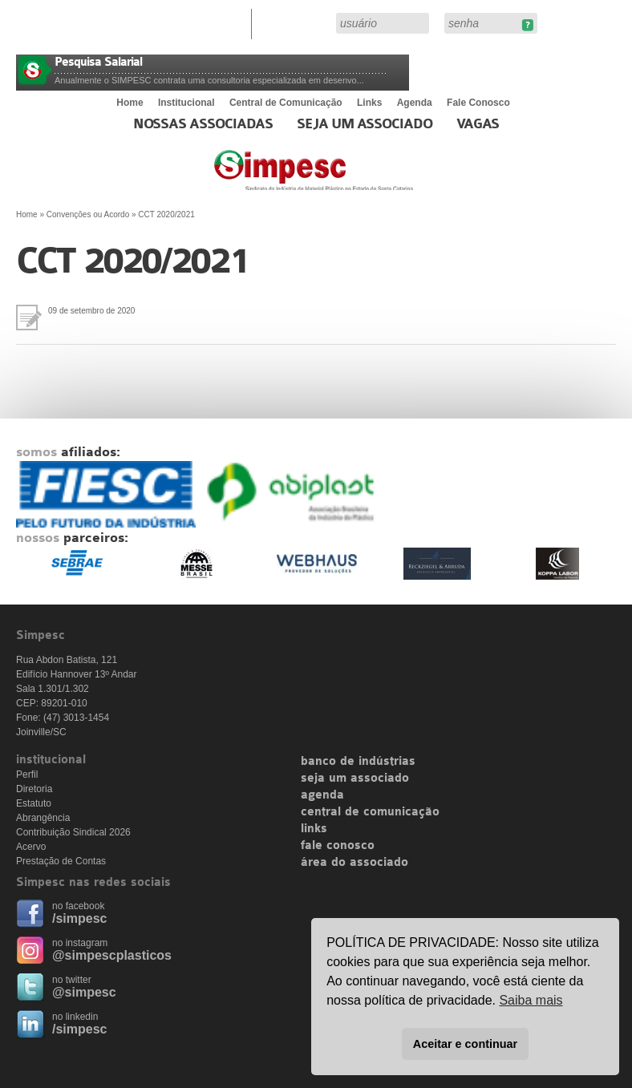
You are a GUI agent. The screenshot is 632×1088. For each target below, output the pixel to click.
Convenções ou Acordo (88, 214)
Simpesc (352, 178)
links (314, 829)
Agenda (414, 102)
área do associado (354, 862)
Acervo (31, 846)
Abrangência (43, 817)
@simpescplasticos (112, 955)
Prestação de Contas (61, 861)
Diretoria (34, 789)
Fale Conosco (478, 102)
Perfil (27, 774)
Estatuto (33, 803)
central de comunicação (370, 812)
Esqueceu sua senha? (527, 25)
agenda (322, 795)
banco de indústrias (358, 761)
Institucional (186, 102)
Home (129, 102)
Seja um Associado (364, 124)
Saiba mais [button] (530, 1000)
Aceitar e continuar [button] (465, 1043)
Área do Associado (296, 22)
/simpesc (79, 918)
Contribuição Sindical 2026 (73, 832)
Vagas (478, 124)
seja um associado (355, 778)
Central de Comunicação (285, 102)
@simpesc (84, 992)
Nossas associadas (203, 124)
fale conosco (338, 846)
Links (369, 102)
